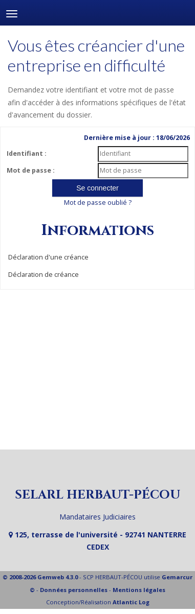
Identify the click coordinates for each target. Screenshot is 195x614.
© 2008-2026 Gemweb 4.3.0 (40, 577)
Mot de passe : (31, 170)
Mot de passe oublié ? (98, 202)
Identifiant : (27, 153)
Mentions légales (139, 590)
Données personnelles (73, 590)
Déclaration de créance (43, 274)
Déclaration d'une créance (48, 257)
